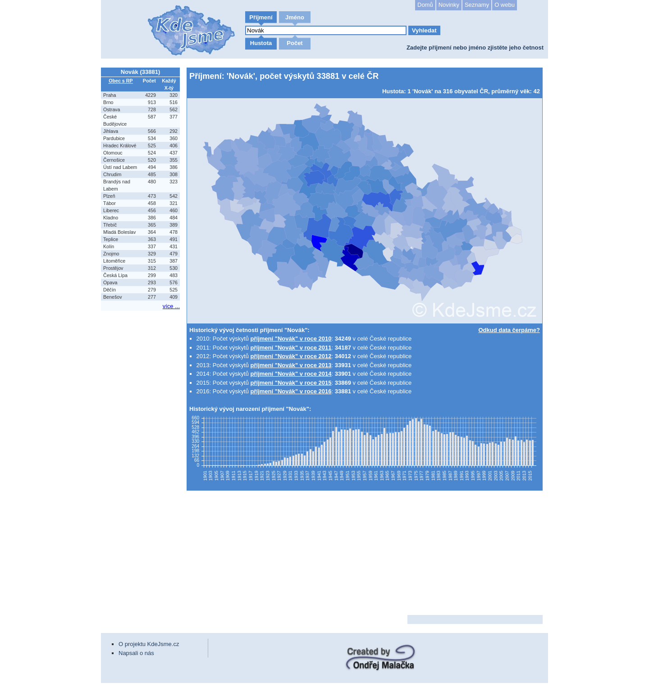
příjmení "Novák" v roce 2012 (291, 356)
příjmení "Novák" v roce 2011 (291, 347)
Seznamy (477, 4)
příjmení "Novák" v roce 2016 (291, 391)
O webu (504, 4)
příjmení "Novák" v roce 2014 (291, 373)
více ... (171, 306)
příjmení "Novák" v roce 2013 (291, 365)
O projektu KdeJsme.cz (149, 644)
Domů (425, 4)
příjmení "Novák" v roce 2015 (291, 382)
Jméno (294, 17)
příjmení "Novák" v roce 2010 (291, 338)
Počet (294, 43)
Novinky (449, 4)
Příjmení (260, 17)
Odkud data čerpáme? (509, 330)
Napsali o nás (136, 653)
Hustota (261, 43)
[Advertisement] (141, 448)
